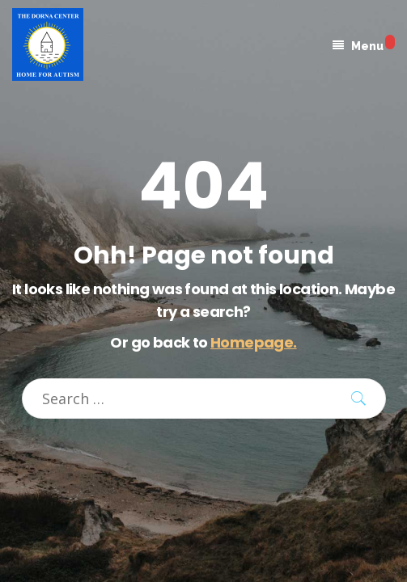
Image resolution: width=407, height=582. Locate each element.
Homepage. (253, 342)
